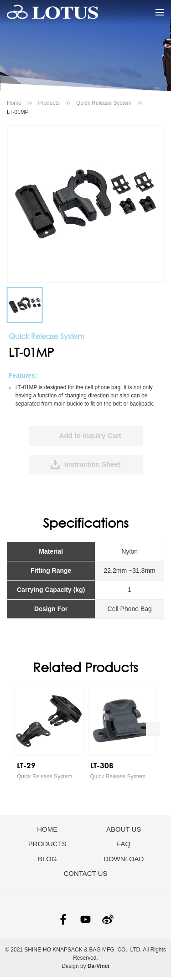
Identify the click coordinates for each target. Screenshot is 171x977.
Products (48, 103)
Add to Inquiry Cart (90, 435)
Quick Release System (103, 103)
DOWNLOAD (124, 859)
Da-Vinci (98, 966)
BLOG (47, 859)
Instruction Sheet (92, 464)
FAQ (123, 844)
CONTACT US (85, 873)
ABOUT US (123, 829)
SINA (108, 919)
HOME (47, 829)
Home (14, 103)
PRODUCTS (47, 844)
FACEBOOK (63, 919)
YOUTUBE (85, 919)
